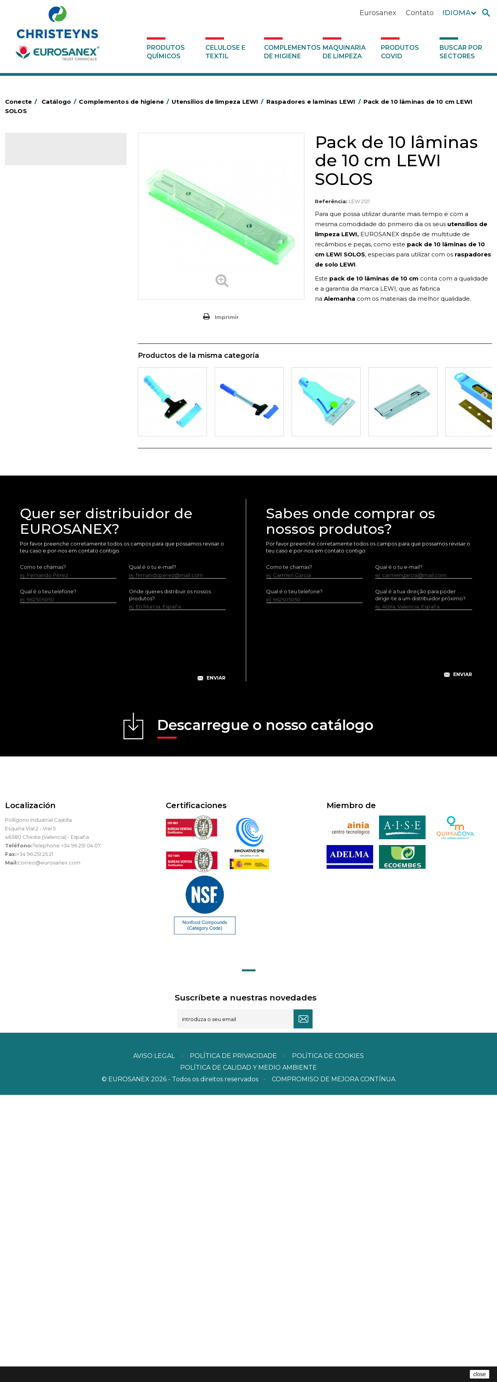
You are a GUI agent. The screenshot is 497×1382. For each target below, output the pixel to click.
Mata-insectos (37, 388)
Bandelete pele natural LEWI (62, 586)
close (479, 1374)
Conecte (22, 101)
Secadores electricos (47, 448)
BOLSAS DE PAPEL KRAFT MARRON (64, 267)
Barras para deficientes (49, 243)
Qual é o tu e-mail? (152, 854)
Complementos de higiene (291, 52)
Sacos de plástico (42, 255)
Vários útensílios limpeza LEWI (63, 536)
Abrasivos (31, 207)
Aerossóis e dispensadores (53, 219)
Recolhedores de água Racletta (60, 436)
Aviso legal (154, 1343)
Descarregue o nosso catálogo (265, 1015)
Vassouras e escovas (45, 339)
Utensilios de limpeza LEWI (53, 472)
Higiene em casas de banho (55, 376)
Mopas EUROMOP (43, 400)
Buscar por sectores (461, 52)
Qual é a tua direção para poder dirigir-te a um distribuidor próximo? (420, 882)
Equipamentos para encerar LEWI (68, 549)
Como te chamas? (43, 854)
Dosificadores (37, 611)
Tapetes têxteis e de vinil (51, 364)
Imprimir (227, 317)
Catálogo (41, 155)
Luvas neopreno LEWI (53, 599)
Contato (420, 13)
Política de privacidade (233, 1343)
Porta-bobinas (38, 412)
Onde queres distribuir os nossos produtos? (170, 882)
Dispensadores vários (47, 623)
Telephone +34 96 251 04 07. (67, 1132)
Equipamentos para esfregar (55, 315)
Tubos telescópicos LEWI (57, 523)
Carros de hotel (39, 279)
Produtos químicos (166, 52)
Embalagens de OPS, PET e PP (58, 327)
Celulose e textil (225, 52)
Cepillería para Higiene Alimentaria (63, 352)
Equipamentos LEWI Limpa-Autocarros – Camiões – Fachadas (65, 568)
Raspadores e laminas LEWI (61, 510)
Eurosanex (378, 13)
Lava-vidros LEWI (47, 498)
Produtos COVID (400, 52)
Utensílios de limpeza (46, 460)
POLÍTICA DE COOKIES (328, 1343)
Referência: (331, 201)
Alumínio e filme (40, 231)
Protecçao (33, 424)
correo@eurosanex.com (49, 1150)
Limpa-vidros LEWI (49, 485)
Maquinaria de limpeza (344, 52)
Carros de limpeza (43, 291)
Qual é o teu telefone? (48, 878)
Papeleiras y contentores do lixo (60, 303)
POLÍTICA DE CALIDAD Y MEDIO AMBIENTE (248, 1354)
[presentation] (123, 939)
